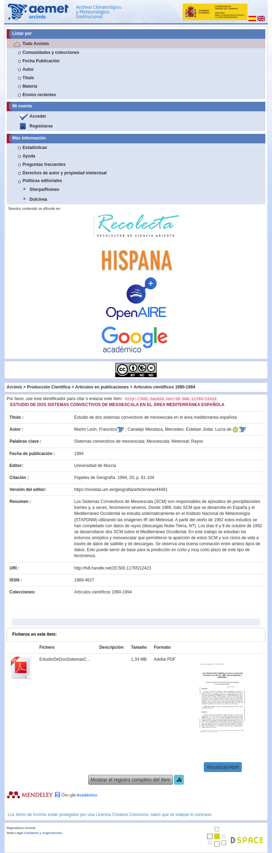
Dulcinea (38, 199)
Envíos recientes (39, 94)
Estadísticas (34, 147)
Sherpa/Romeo (44, 189)
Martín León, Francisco (95, 429)
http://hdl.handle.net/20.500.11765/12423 (112, 568)
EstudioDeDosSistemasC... (64, 659)
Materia (29, 86)
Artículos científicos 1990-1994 (164, 387)
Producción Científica (48, 387)
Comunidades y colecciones (50, 52)
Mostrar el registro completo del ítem (130, 780)
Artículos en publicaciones (102, 387)
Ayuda (28, 156)
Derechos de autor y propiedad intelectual (64, 172)
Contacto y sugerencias (43, 833)
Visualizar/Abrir (222, 767)
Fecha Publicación (40, 60)
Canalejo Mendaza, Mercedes (155, 429)
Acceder (38, 116)
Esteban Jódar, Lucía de (208, 429)
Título (28, 77)
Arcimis (14, 387)
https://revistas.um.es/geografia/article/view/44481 (121, 489)
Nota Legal (15, 833)
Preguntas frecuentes (44, 164)
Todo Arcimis (35, 43)
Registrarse (41, 126)
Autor (28, 69)
